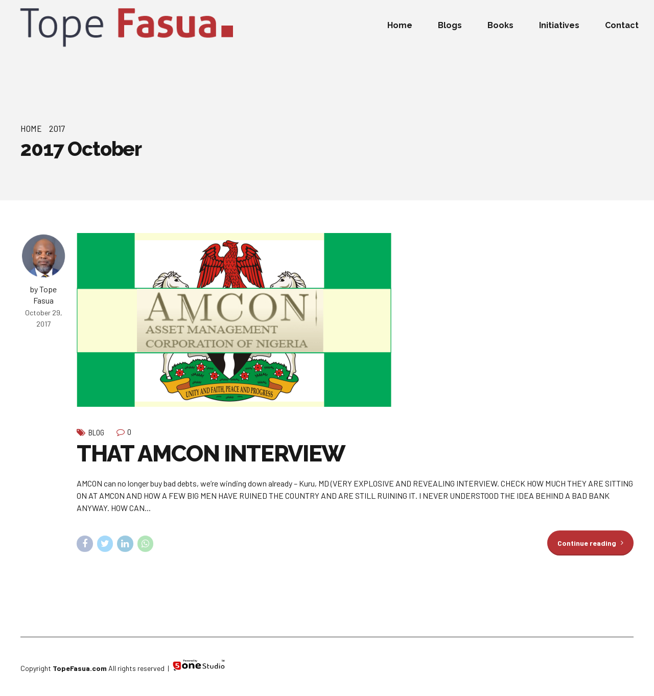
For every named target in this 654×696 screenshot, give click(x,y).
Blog (96, 432)
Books (500, 25)
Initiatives (559, 25)
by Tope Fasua (43, 294)
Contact (622, 25)
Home (399, 25)
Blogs (450, 25)
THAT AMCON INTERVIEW (211, 453)
